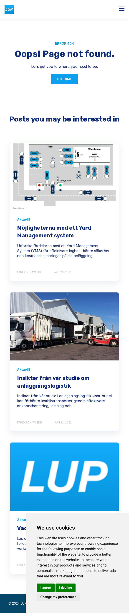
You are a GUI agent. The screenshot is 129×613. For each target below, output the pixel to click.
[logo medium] (64, 477)
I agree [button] (45, 587)
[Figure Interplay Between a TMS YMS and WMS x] (64, 176)
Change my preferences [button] (58, 597)
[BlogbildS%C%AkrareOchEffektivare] (64, 326)
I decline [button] (65, 587)
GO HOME (64, 79)
